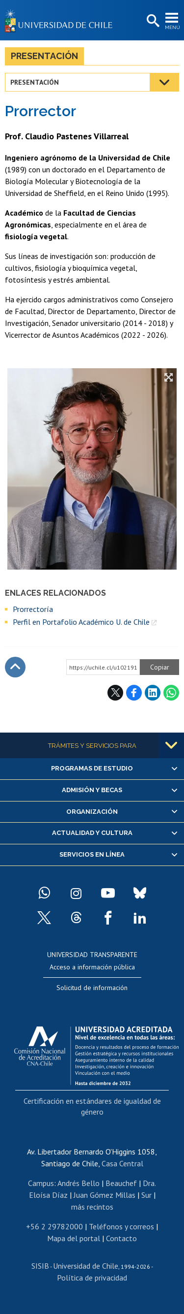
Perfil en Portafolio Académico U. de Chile (81, 621)
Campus (41, 1183)
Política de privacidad (92, 1277)
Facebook (134, 692)
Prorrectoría (33, 609)
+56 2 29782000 (54, 1226)
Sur (146, 1195)
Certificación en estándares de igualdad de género (92, 1106)
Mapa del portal (73, 1238)
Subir (15, 667)
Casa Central (122, 1163)
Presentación (44, 56)
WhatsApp (171, 693)
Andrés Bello (78, 1183)
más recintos (92, 1207)
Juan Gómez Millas (104, 1195)
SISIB (40, 1266)
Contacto (121, 1238)
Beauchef (121, 1183)
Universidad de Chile (85, 1266)
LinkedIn (152, 692)
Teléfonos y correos (121, 1226)
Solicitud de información (92, 987)
